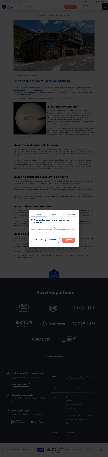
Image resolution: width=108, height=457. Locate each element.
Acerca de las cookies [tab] (69, 214)
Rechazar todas (53, 240)
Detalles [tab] (54, 214)
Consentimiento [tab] (38, 214)
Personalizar (39, 239)
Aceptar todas (68, 240)
